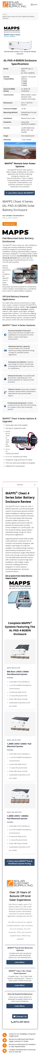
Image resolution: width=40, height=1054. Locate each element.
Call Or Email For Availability (13, 216)
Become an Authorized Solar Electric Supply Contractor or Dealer (21, 1040)
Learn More (20, 962)
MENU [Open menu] (34, 4)
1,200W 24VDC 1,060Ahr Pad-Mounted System (18, 817)
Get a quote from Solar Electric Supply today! (18, 577)
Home (4, 14)
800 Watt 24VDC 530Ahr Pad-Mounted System (18, 672)
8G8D (25, 81)
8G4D (25, 85)
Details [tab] (26, 484)
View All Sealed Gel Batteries (20, 994)
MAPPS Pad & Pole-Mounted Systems (20, 949)
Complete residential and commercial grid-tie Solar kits (22, 1051)
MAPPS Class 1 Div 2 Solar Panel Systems (20, 972)
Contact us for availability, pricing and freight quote (22, 1035)
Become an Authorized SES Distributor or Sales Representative (22, 1045)
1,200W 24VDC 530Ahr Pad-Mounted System (19, 745)
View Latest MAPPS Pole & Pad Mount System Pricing (19, 862)
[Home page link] (14, 4)
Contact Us (20, 1016)
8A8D (25, 83)
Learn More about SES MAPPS (19, 193)
